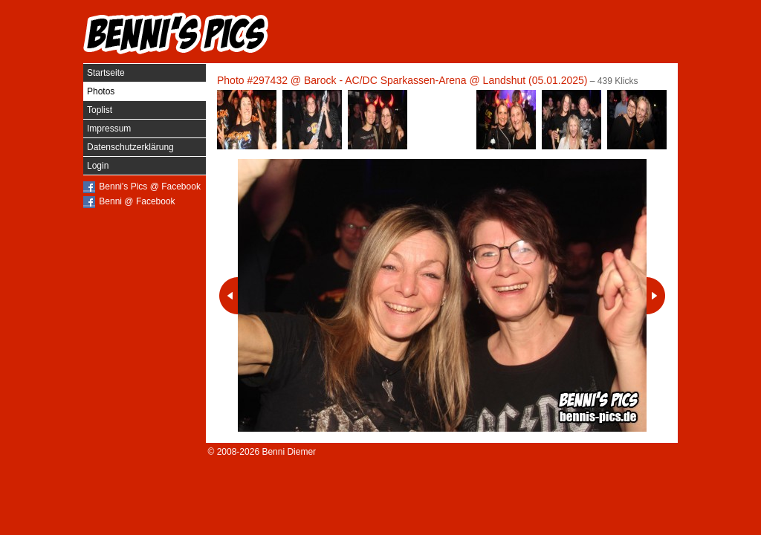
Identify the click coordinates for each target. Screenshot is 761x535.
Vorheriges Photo (228, 295)
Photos (100, 91)
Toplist (99, 110)
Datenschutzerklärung (130, 147)
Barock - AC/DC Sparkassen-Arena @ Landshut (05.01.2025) (446, 80)
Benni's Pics (176, 33)
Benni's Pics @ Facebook (150, 186)
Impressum (109, 128)
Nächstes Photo (656, 295)
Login (98, 165)
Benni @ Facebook (137, 201)
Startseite (106, 73)
